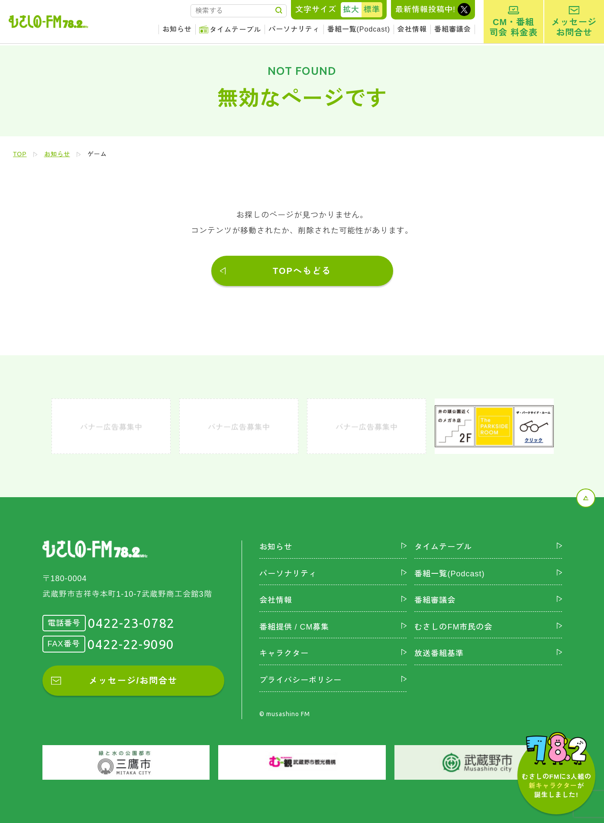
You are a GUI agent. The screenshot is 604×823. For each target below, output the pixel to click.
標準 (372, 9)
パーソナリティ (294, 29)
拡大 (351, 9)
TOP (20, 154)
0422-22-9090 (130, 644)
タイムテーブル (235, 29)
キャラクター (284, 653)
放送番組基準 (439, 653)
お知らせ (177, 29)
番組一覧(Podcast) (358, 29)
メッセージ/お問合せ (133, 680)
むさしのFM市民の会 (453, 627)
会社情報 (412, 29)
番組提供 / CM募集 (294, 627)
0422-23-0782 (131, 623)
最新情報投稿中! (425, 9)
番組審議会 (452, 29)
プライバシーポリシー (300, 680)
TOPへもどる (302, 271)
